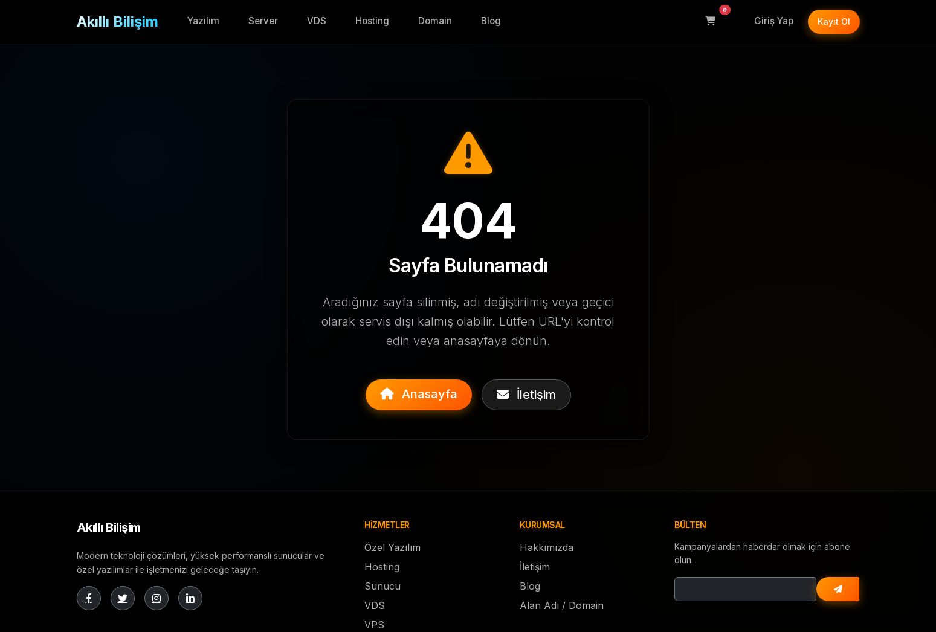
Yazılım (203, 21)
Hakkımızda (546, 547)
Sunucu (382, 586)
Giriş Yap (773, 21)
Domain (435, 21)
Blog (491, 21)
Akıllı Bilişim (117, 21)
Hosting (372, 21)
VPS (374, 625)
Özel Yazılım (392, 547)
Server (263, 21)
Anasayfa (418, 394)
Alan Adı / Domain (562, 605)
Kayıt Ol (834, 21)
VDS (316, 21)
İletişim (526, 394)
